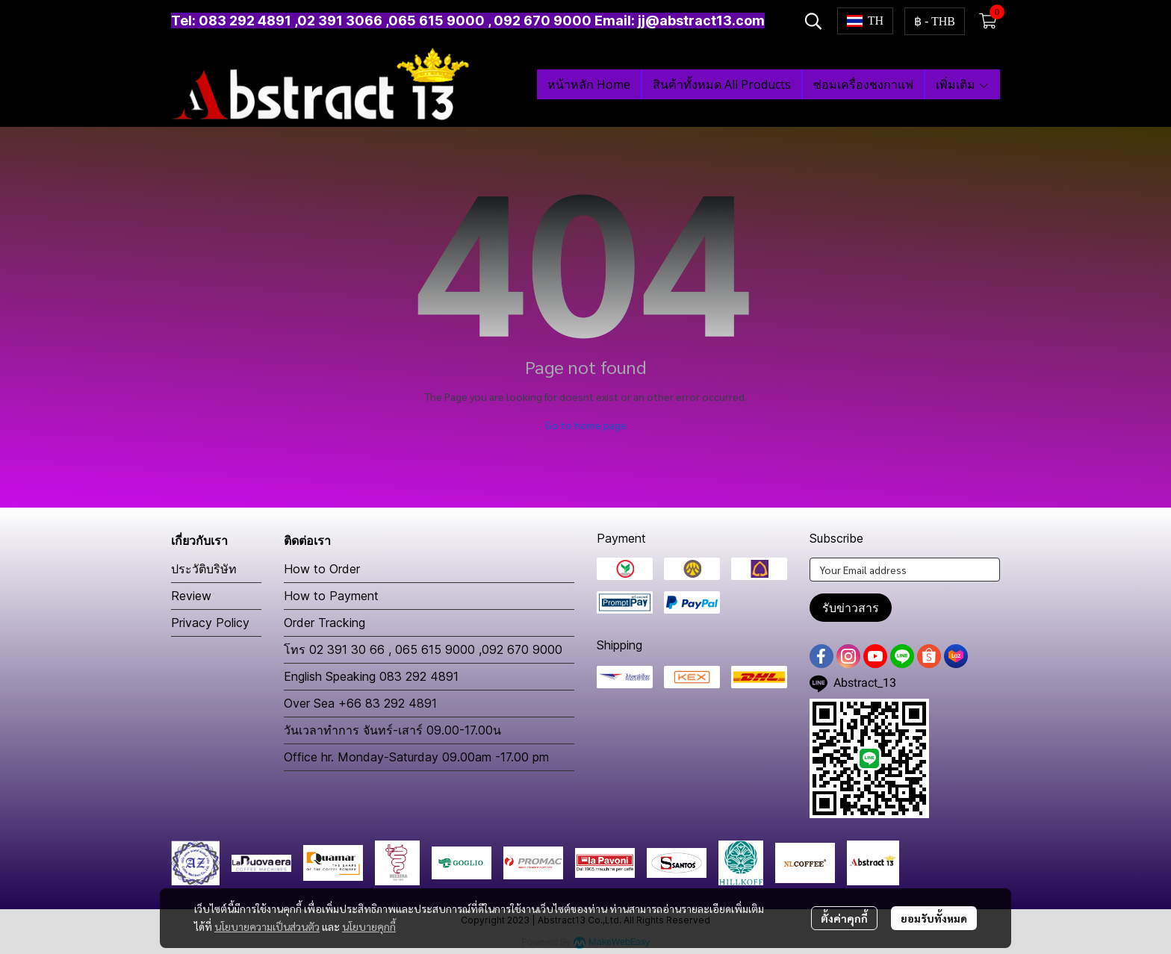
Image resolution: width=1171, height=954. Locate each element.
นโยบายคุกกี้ (369, 926)
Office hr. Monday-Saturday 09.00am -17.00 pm (416, 756)
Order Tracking (324, 622)
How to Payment (331, 595)
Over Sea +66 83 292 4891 (360, 703)
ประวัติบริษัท (204, 568)
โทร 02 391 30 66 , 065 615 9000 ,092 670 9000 (423, 649)
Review (191, 595)
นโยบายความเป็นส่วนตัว (267, 926)
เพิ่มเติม (963, 84)
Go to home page (586, 424)
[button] (813, 21)
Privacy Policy (210, 622)
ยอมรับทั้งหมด (934, 918)
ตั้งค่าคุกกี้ (844, 918)
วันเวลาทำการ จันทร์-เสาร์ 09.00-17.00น (392, 730)
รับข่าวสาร (850, 607)
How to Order (322, 568)
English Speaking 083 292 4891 (371, 676)
